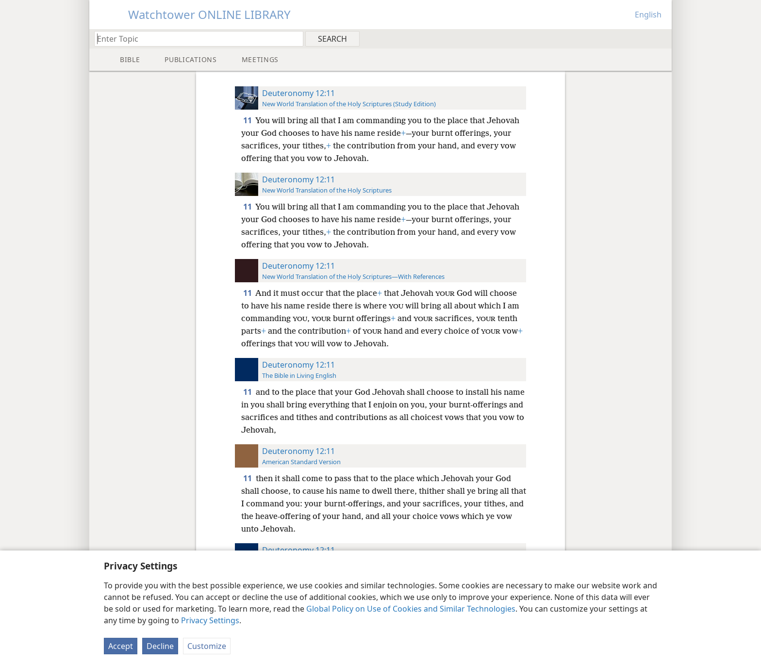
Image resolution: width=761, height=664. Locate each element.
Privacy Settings (210, 620)
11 (248, 120)
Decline (160, 646)
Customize (206, 646)
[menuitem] (660, 38)
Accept (120, 646)
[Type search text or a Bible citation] (194, 39)
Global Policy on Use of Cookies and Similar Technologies (410, 608)
